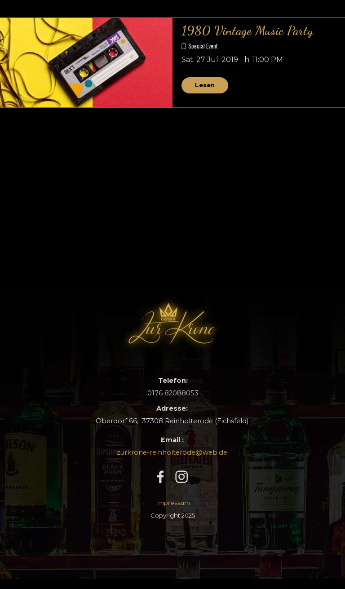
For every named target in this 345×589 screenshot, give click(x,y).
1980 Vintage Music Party (247, 30)
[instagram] (181, 477)
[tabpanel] (172, 414)
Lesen (205, 85)
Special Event (203, 45)
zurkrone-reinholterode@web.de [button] (172, 452)
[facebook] (160, 477)
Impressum (173, 502)
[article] (172, 63)
